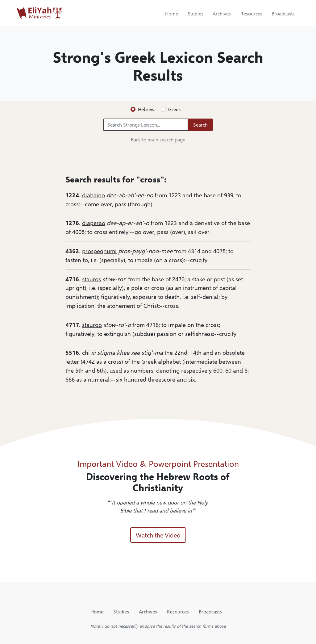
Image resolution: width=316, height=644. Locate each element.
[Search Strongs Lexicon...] (145, 125)
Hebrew (146, 109)
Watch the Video (158, 535)
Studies (195, 13)
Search (200, 124)
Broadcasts (283, 13)
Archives (222, 13)
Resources (251, 13)
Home (171, 13)
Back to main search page (158, 139)
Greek (174, 109)
